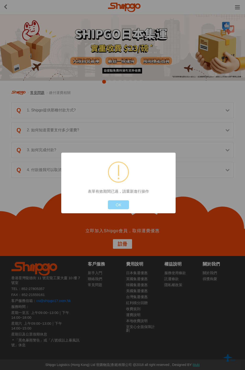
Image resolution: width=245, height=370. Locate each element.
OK (118, 205)
